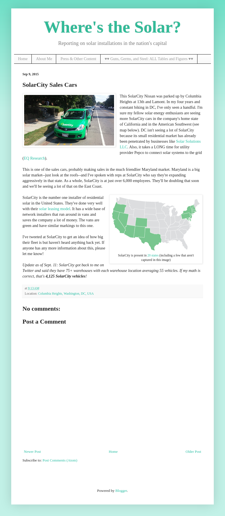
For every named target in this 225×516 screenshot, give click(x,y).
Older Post (193, 451)
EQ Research (34, 158)
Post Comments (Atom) (60, 460)
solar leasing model (54, 208)
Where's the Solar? (112, 27)
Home (23, 59)
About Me (44, 59)
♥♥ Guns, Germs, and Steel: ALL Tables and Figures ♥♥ (149, 59)
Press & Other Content (78, 59)
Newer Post (32, 451)
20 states (153, 255)
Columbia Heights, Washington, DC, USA (66, 293)
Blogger (121, 490)
